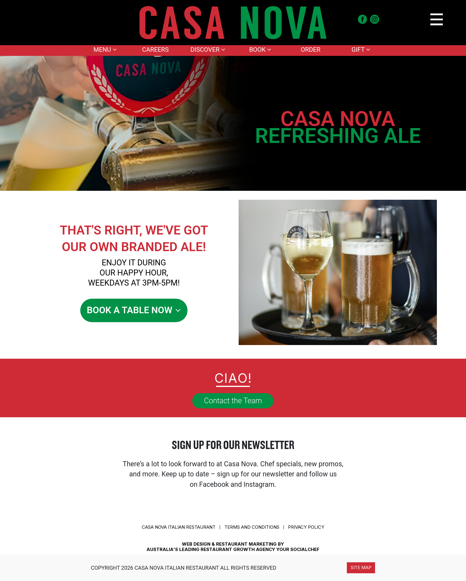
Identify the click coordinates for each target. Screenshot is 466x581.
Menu (105, 49)
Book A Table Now (134, 310)
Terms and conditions (251, 527)
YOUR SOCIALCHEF (297, 549)
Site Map (361, 567)
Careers (155, 49)
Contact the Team (233, 400)
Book (260, 49)
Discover (208, 49)
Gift (361, 49)
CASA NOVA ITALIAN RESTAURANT (178, 527)
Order (310, 49)
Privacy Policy (306, 527)
